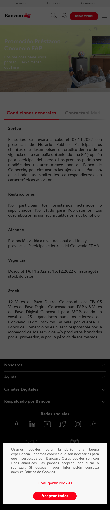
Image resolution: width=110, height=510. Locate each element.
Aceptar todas (54, 496)
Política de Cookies (39, 472)
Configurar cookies (55, 483)
